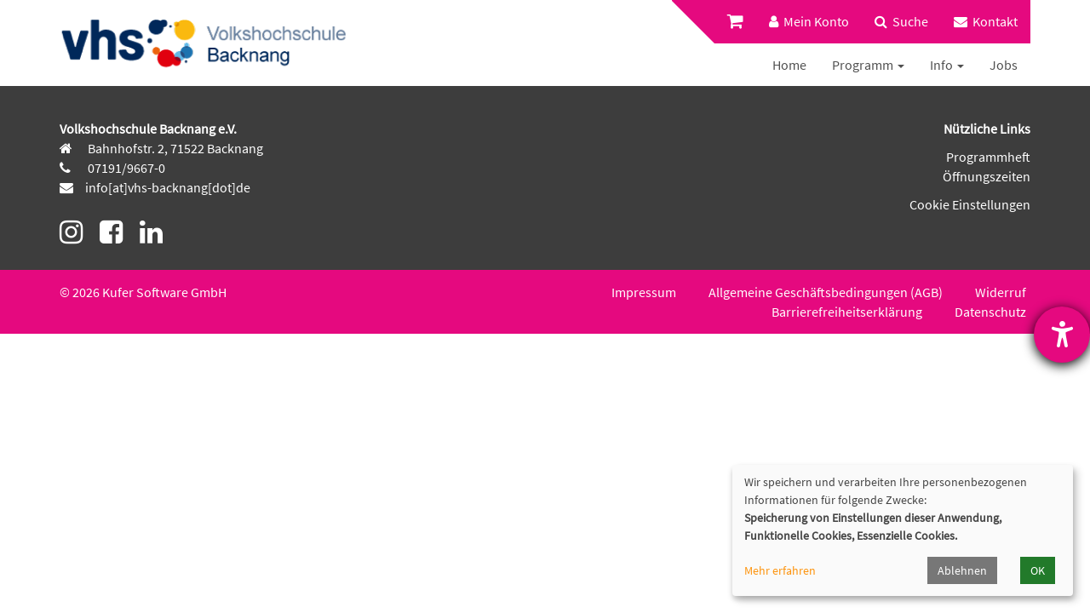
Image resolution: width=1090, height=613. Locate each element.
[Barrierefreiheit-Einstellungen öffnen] (1062, 334)
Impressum (643, 292)
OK (1037, 570)
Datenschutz (990, 311)
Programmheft (988, 156)
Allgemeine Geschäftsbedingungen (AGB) (825, 292)
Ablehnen (962, 570)
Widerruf (1000, 292)
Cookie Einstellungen (969, 204)
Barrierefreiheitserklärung (847, 311)
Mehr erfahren (780, 570)
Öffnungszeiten (986, 176)
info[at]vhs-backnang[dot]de (167, 187)
